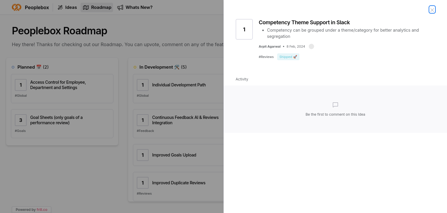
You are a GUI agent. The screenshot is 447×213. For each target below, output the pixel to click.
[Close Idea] (432, 9)
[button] (311, 46)
